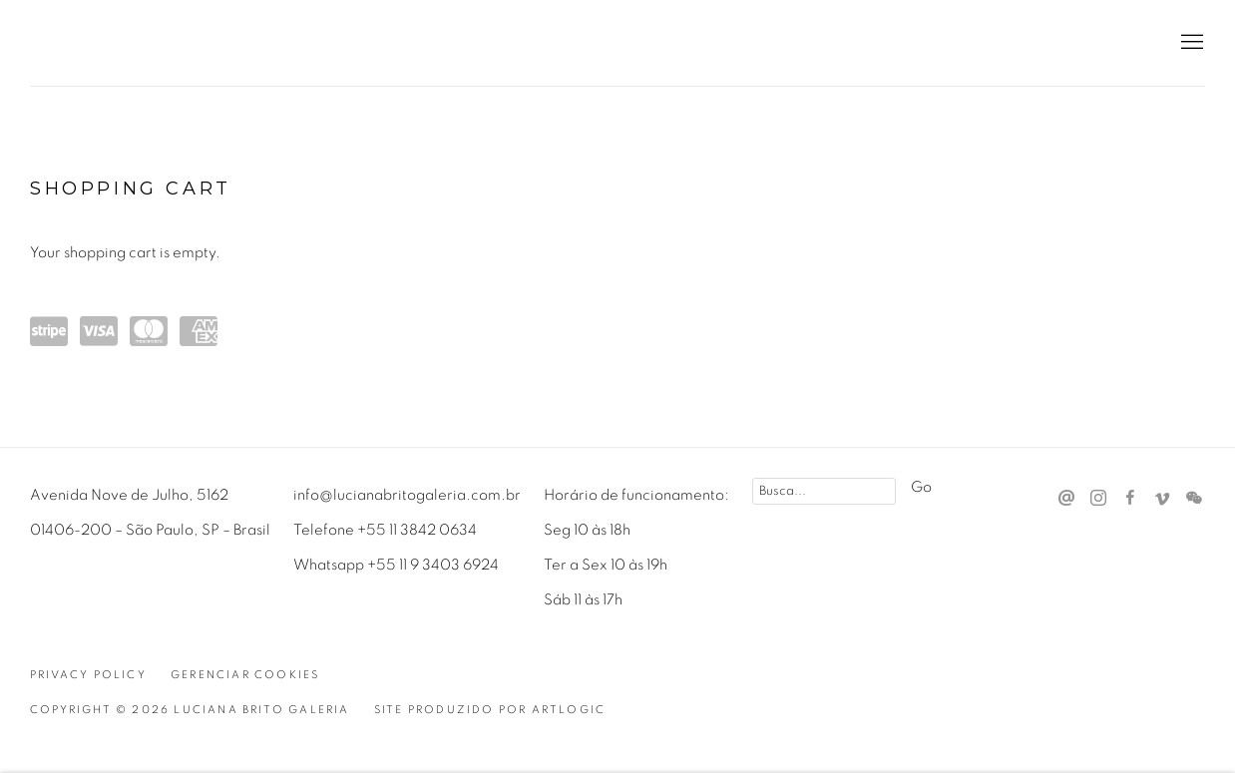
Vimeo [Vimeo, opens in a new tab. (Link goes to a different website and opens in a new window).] (1162, 499)
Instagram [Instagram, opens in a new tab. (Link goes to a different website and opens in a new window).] (1098, 499)
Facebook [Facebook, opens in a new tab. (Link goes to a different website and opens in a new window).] (1130, 499)
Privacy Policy (88, 674)
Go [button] (921, 487)
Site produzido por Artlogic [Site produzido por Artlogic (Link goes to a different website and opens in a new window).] (490, 709)
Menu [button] (1190, 43)
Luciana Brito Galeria (159, 43)
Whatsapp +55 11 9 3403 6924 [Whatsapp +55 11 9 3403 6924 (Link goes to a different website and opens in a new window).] (396, 565)
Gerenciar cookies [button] (245, 674)
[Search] (824, 491)
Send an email (1066, 499)
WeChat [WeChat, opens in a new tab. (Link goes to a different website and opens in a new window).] (1194, 499)
